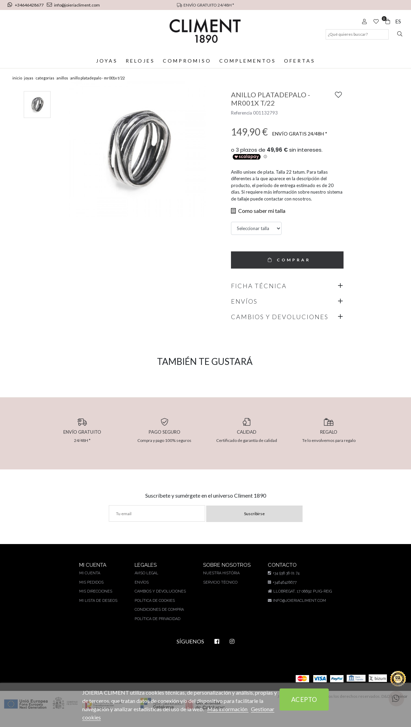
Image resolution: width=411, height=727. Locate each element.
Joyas (107, 61)
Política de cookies (155, 610)
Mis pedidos (92, 592)
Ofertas (299, 61)
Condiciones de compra (159, 619)
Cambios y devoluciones (160, 601)
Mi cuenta (91, 583)
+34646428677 (26, 5)
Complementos (247, 61)
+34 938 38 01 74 (282, 583)
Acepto (304, 699)
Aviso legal (146, 583)
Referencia (241, 123)
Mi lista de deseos (99, 610)
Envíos (141, 592)
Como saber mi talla (257, 220)
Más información (231, 709)
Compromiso (187, 61)
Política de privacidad (157, 629)
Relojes (140, 61)
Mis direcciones (97, 601)
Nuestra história (220, 583)
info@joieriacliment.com (73, 5)
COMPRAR (287, 269)
